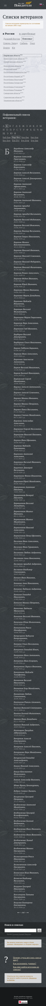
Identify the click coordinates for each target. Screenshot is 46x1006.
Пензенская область (12, 66)
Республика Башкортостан (15, 72)
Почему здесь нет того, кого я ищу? (27, 958)
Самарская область (12, 93)
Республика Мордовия (13, 79)
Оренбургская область (13, 61)
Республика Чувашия (13, 90)
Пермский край (10, 69)
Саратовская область (13, 97)
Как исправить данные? (24, 963)
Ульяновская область (13, 100)
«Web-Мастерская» (20, 998)
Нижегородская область (14, 58)
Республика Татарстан (13, 82)
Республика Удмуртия (13, 87)
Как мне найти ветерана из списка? (26, 968)
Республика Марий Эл (13, 76)
